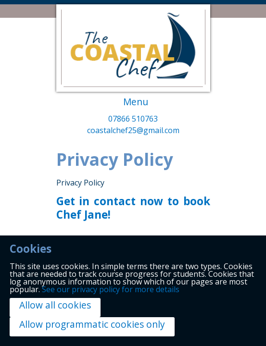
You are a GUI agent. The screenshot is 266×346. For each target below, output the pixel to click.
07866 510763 (133, 119)
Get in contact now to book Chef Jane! (133, 208)
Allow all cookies (55, 304)
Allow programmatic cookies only (92, 324)
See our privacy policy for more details (110, 289)
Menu (135, 101)
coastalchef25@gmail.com (133, 131)
